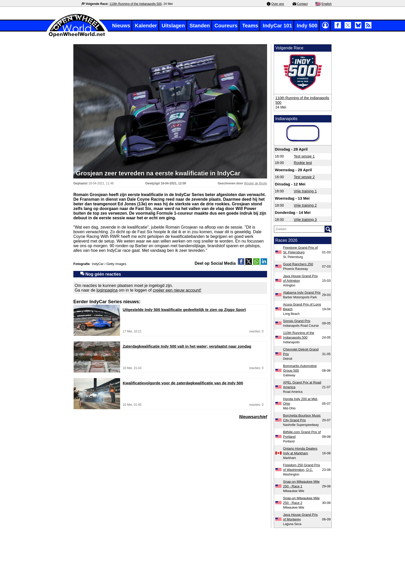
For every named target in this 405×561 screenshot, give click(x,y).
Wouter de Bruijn (255, 183)
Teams (250, 25)
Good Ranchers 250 (298, 264)
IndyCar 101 (277, 25)
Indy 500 (307, 25)
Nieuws (121, 25)
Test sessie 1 (304, 156)
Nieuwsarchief (253, 417)
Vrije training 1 (305, 191)
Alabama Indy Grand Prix (302, 292)
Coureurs (226, 25)
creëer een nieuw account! (177, 290)
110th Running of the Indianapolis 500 (136, 4)
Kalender (146, 25)
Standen (200, 25)
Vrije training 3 (305, 219)
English (327, 4)
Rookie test (303, 163)
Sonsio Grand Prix (296, 321)
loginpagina (107, 290)
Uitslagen (173, 25)
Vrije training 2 (305, 205)
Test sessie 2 (304, 177)
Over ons (277, 4)
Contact (302, 4)
